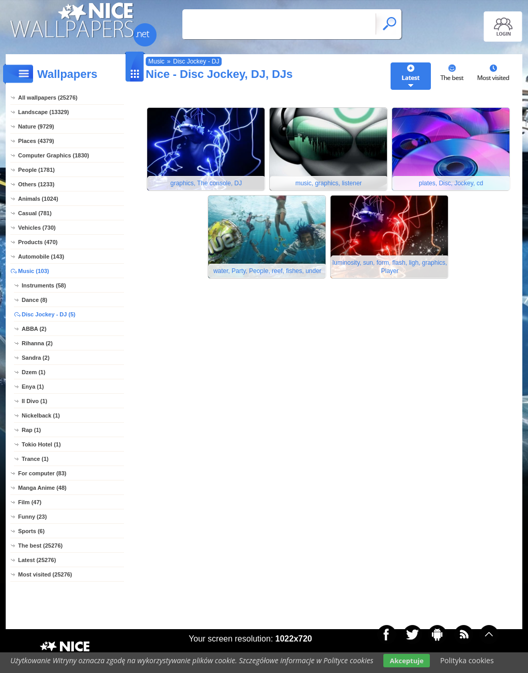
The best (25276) (40, 545)
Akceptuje (406, 660)
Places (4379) (36, 141)
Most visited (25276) (45, 574)
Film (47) (29, 502)
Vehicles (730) (37, 228)
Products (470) (37, 242)
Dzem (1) (33, 372)
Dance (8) (35, 300)
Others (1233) (36, 184)
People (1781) (36, 170)
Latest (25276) (37, 560)
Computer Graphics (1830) (53, 155)
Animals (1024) (38, 199)
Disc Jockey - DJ (196, 61)
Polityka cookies (467, 660)
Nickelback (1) (41, 415)
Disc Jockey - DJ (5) (48, 314)
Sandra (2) (36, 358)
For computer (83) (42, 473)
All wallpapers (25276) (47, 97)
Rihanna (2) (37, 343)
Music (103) (33, 271)
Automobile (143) (41, 256)
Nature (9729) (36, 126)
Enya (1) (33, 386)
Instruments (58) (44, 285)
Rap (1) (31, 430)
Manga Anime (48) (42, 488)
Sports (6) (31, 531)
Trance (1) (35, 459)
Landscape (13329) (43, 112)
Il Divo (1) (35, 401)
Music (156, 61)
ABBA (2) (34, 329)
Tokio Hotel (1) (41, 444)
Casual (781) (35, 213)
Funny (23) (32, 517)
